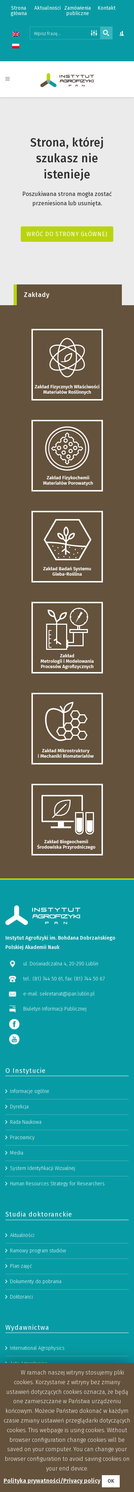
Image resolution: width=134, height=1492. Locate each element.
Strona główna (19, 10)
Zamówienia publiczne (77, 10)
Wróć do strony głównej (67, 234)
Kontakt (106, 8)
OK (111, 1481)
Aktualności (47, 8)
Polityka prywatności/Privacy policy (52, 1480)
